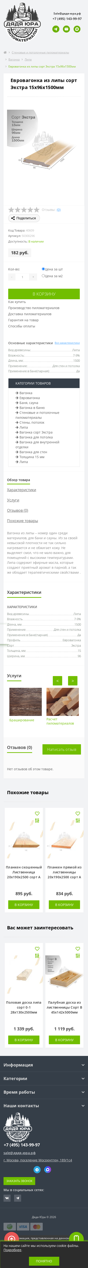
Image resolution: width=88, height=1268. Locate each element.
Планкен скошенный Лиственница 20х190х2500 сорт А (24, 872)
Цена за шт (52, 269)
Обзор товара (18, 480)
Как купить (17, 301)
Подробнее (12, 1250)
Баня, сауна (26, 402)
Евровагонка (27, 398)
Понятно (44, 1261)
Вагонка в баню (30, 407)
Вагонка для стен (31, 452)
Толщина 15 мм (29, 457)
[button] (67, 18)
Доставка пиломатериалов (29, 314)
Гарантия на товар (23, 320)
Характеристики (21, 489)
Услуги (13, 500)
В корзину (44, 294)
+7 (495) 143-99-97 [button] (22, 1145)
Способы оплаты (21, 326)
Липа (28, 59)
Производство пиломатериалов (33, 308)
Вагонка (14, 59)
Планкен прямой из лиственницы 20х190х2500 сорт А (64, 872)
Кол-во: (14, 269)
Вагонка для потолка (34, 437)
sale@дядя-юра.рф (20, 1153)
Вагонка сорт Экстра (34, 432)
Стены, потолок (29, 422)
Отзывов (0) (17, 510)
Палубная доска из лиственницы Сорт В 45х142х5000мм (64, 1007)
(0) (59, 209)
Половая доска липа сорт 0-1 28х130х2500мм (23, 1007)
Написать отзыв (61, 749)
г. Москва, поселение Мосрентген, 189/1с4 (38, 1160)
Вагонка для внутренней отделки (37, 444)
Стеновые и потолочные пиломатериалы (40, 52)
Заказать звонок (19, 1181)
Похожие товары (22, 520)
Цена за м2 (52, 276)
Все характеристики (67, 342)
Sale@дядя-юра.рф (67, 13)
